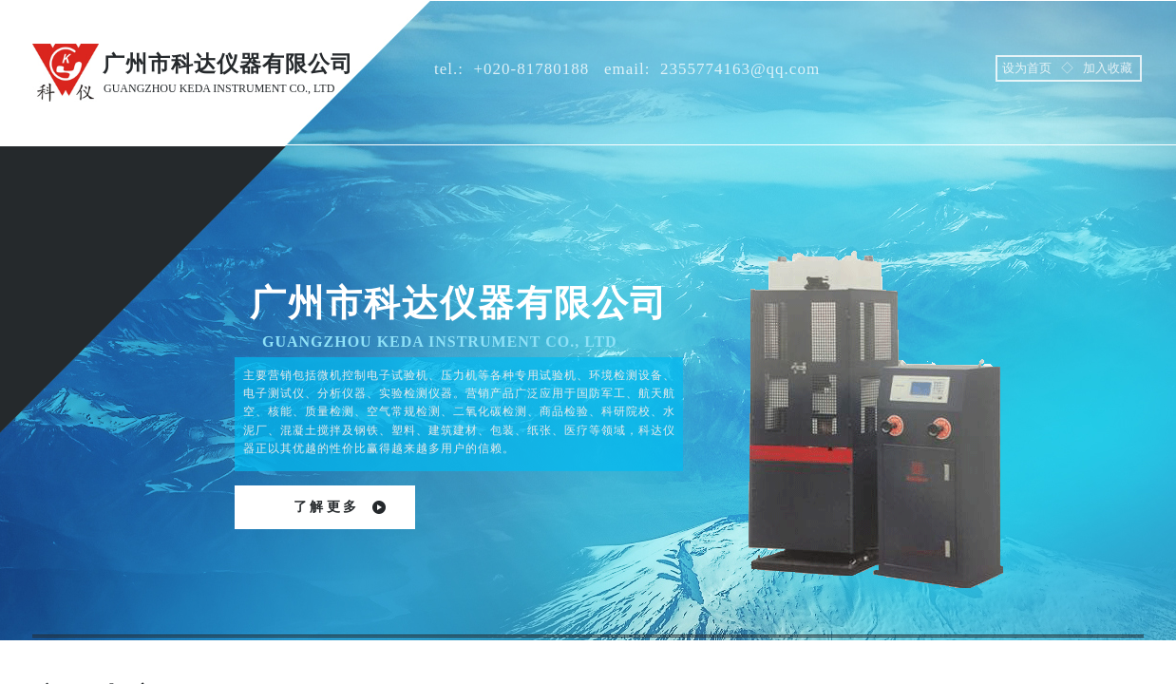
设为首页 (1027, 68)
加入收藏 (1107, 68)
